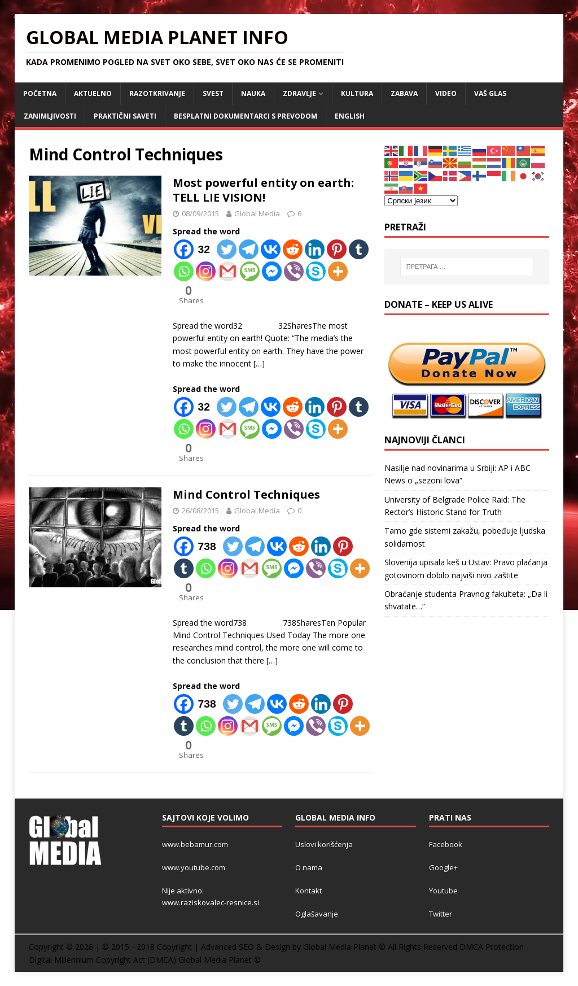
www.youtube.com (193, 867)
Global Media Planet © (219, 959)
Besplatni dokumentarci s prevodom (245, 116)
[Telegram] (249, 249)
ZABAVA (404, 93)
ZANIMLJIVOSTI (50, 116)
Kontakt (308, 890)
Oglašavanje (316, 914)
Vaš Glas (490, 93)
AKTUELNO (93, 93)
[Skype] (316, 271)
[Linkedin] (315, 249)
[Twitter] (227, 249)
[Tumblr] (359, 249)
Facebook (445, 844)
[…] (259, 363)
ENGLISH (350, 116)
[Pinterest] (337, 249)
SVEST (213, 93)
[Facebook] (194, 249)
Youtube (443, 890)
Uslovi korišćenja (324, 844)
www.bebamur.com (195, 844)
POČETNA (39, 93)
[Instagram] (206, 271)
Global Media (257, 213)
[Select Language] (421, 200)
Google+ (443, 867)
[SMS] (250, 271)
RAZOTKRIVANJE (157, 93)
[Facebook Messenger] (272, 271)
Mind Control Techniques (246, 494)
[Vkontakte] (271, 249)
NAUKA (253, 93)
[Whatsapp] (184, 271)
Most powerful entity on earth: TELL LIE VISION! (263, 190)
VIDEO (446, 93)
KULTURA (357, 93)
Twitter (440, 914)
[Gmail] (228, 271)
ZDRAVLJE (299, 93)
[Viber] (294, 271)
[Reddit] (293, 249)
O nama (308, 867)
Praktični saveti (125, 116)
